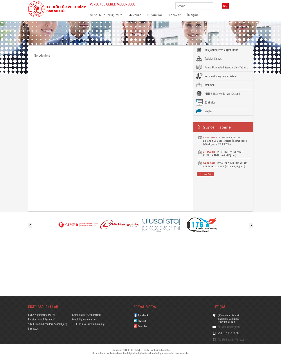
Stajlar (204, 111)
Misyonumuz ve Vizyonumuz (217, 50)
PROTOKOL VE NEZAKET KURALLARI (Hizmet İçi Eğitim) (223, 153)
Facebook (143, 315)
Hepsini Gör (205, 174)
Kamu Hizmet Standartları (86, 315)
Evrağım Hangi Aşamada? (42, 319)
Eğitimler (205, 102)
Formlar (175, 15)
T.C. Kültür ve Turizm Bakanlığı (88, 324)
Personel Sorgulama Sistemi (216, 76)
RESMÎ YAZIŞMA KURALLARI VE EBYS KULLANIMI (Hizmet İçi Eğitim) (225, 164)
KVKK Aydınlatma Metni (41, 315)
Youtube (142, 326)
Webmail (205, 85)
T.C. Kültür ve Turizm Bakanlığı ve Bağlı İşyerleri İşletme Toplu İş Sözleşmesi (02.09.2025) (225, 141)
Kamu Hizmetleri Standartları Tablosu (222, 67)
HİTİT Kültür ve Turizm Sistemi (218, 94)
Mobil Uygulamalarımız (84, 319)
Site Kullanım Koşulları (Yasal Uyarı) (47, 324)
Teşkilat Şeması (209, 58)
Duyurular (154, 15)
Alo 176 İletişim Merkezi (231, 339)
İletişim (192, 15)
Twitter (142, 321)
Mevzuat (134, 15)
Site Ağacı (33, 328)
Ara (225, 6)
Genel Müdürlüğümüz (106, 15)
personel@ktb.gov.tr (229, 327)
